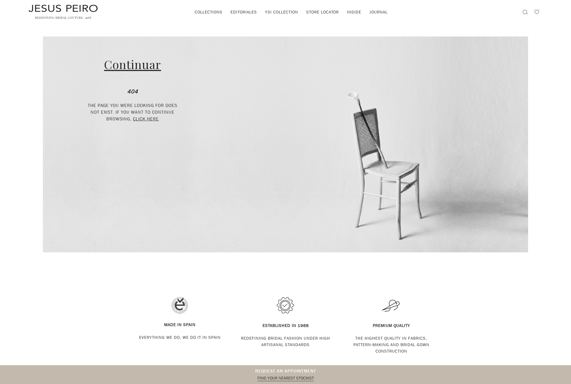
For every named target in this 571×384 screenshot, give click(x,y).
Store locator (322, 12)
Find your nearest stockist (285, 378)
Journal (378, 12)
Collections (208, 12)
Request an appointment (285, 371)
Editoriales (244, 12)
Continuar (132, 64)
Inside (354, 12)
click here (146, 119)
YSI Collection (281, 12)
